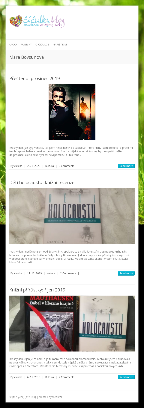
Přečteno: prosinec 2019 (34, 78)
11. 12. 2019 (34, 273)
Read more (126, 166)
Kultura (49, 166)
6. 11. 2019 (33, 377)
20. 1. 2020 (33, 166)
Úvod (13, 44)
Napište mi (60, 44)
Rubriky (26, 44)
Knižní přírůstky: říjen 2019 (37, 290)
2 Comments (66, 166)
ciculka (18, 166)
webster (57, 397)
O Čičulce (42, 44)
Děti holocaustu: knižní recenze (41, 182)
